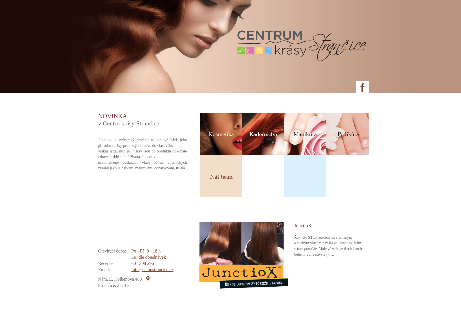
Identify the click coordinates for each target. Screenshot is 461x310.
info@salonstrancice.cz (152, 269)
